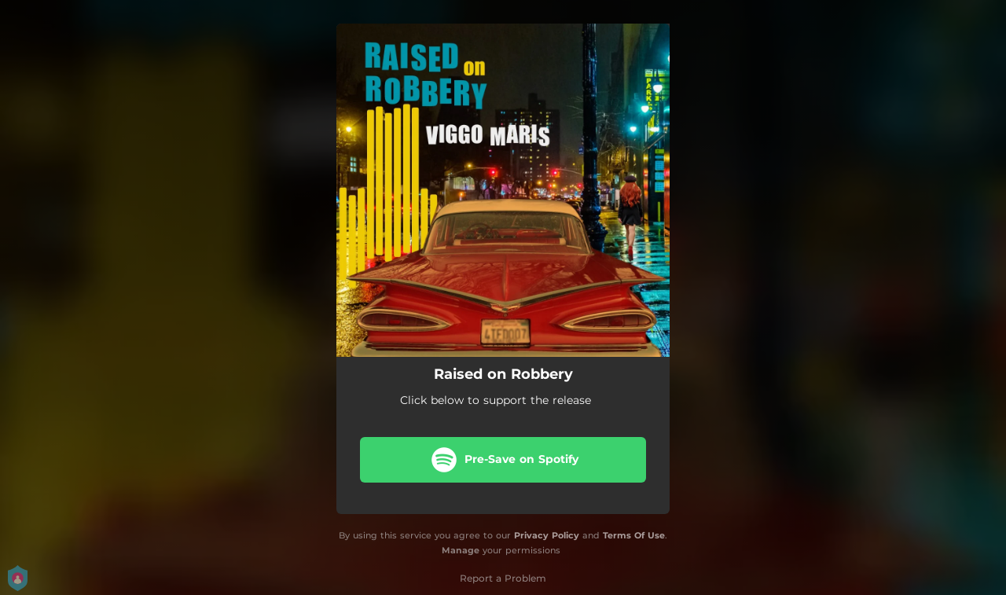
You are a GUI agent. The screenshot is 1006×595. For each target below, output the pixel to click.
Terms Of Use (634, 535)
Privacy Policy (546, 535)
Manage (460, 550)
